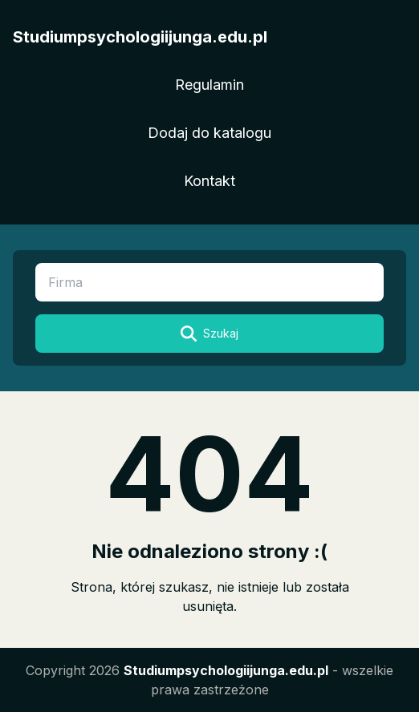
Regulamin (209, 84)
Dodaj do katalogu (209, 132)
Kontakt (209, 180)
